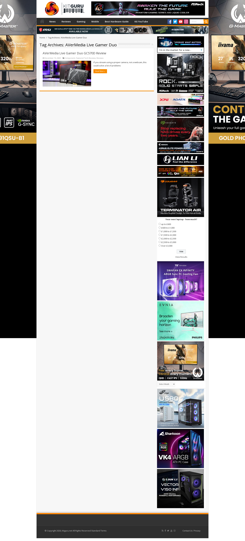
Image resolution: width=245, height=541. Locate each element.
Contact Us (187, 530)
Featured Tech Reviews (86, 58)
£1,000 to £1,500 (168, 231)
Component (70, 58)
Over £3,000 (166, 245)
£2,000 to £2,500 (168, 238)
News (52, 21)
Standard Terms (99, 530)
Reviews (66, 21)
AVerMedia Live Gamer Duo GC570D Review (74, 53)
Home (42, 21)
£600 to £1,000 (168, 227)
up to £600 (166, 224)
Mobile (95, 21)
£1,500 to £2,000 (168, 235)
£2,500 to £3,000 (168, 242)
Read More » (100, 71)
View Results (181, 256)
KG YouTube (141, 21)
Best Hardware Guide (117, 21)
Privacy (197, 530)
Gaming (81, 21)
